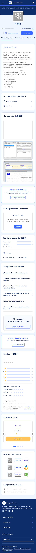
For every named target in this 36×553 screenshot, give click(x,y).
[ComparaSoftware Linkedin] (3, 511)
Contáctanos (18, 528)
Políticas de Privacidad (7, 549)
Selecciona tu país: (7, 534)
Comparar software (12, 33)
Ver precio (27, 33)
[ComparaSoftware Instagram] (12, 511)
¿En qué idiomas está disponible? (18, 301)
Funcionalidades (31, 38)
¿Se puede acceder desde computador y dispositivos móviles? (18, 294)
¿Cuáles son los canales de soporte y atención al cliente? (18, 287)
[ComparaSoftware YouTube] (6, 511)
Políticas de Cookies (19, 549)
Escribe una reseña (28, 408)
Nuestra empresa (18, 517)
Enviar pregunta (18, 327)
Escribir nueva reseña (27, 29)
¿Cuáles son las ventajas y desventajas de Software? (18, 308)
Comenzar (18, 226)
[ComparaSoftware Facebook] (9, 511)
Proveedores (18, 522)
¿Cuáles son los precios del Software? (18, 273)
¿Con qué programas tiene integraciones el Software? (18, 280)
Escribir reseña (18, 345)
